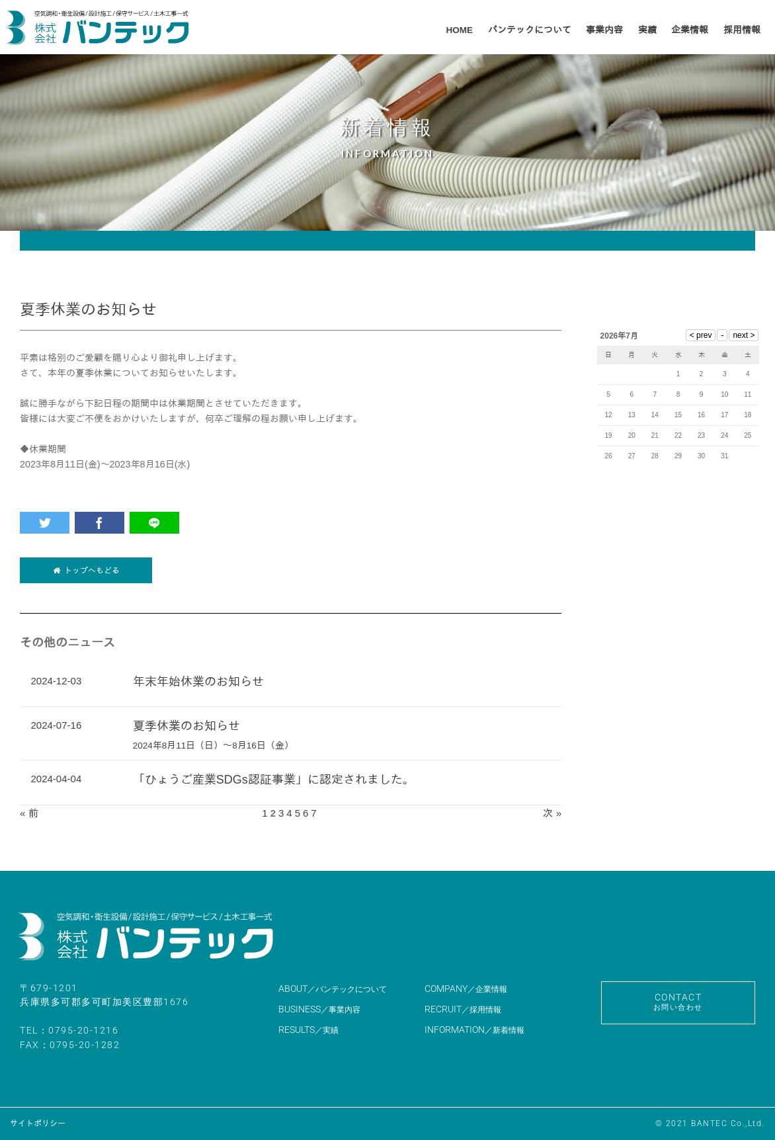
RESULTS (308, 1029)
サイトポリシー (37, 1123)
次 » (552, 813)
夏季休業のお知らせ (186, 726)
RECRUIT (463, 1009)
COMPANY (466, 988)
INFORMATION (474, 1029)
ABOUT (332, 988)
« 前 (29, 813)
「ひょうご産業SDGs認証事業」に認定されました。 (274, 779)
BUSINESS (319, 1009)
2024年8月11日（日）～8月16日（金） (213, 746)
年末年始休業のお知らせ (198, 681)
